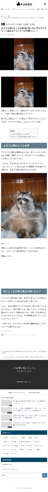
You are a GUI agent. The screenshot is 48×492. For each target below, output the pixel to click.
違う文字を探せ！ (26, 441)
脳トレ (23, 449)
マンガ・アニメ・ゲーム (18, 9)
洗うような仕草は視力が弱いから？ (24, 137)
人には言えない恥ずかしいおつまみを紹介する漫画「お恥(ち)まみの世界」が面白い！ (24, 356)
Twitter (7, 453)
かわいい (14, 437)
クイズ (7, 445)
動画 (26, 24)
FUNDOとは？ (7, 464)
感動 (38, 449)
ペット (7, 449)
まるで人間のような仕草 (20, 134)
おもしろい (39, 445)
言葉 (14, 441)
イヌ (14, 453)
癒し (3, 24)
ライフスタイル (31, 9)
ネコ (14, 449)
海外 (33, 24)
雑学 (2, 9)
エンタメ (7, 9)
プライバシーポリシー (10, 469)
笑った (38, 441)
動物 (38, 9)
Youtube (15, 445)
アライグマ (11, 24)
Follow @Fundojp (34, 392)
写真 (6, 437)
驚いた (7, 441)
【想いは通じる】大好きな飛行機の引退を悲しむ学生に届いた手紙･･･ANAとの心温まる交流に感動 (24, 352)
